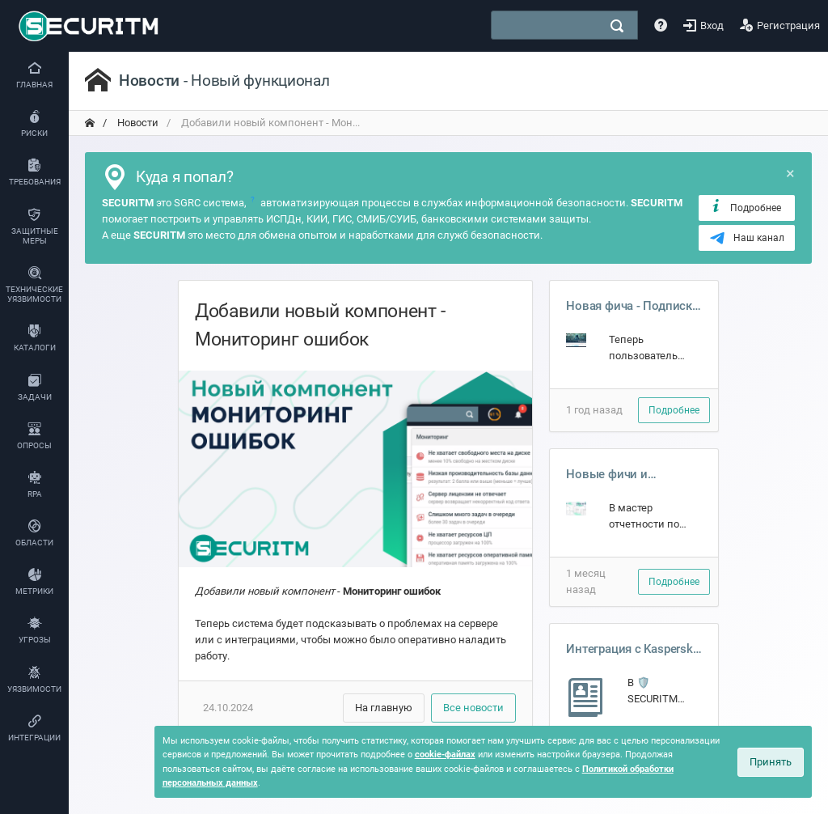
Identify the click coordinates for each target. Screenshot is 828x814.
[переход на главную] (90, 123)
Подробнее (745, 207)
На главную (383, 708)
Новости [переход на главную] (136, 123)
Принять (771, 762)
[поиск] (617, 26)
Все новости (473, 708)
